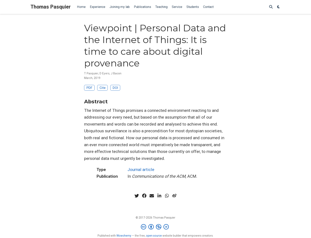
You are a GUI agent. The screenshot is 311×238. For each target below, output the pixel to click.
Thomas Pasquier (51, 7)
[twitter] (137, 196)
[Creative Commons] (155, 226)
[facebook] (144, 196)
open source (154, 235)
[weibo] (174, 196)
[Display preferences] (278, 7)
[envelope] (152, 196)
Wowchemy (123, 235)
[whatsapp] (167, 196)
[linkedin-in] (159, 196)
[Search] (271, 7)
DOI (115, 88)
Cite (103, 88)
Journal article (141, 169)
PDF (89, 88)
